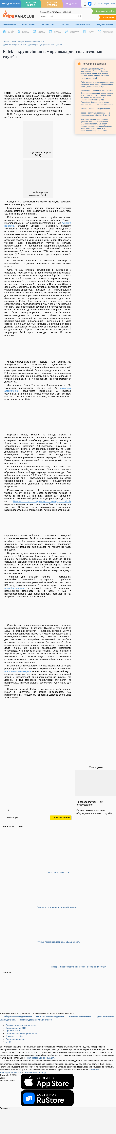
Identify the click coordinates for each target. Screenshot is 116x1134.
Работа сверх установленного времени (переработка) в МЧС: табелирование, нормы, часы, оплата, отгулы (97, 84)
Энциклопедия (104, 24)
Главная (6, 42)
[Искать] (80, 16)
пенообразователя (14, 588)
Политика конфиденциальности (21, 1033)
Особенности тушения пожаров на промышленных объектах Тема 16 (95, 114)
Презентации (82, 24)
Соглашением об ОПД (35, 1072)
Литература (47, 24)
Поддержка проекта (15, 1039)
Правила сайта (13, 1030)
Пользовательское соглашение (21, 1025)
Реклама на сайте (105, 11)
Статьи (65, 24)
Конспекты (28, 24)
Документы (9, 24)
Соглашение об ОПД (16, 1028)
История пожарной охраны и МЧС (31, 42)
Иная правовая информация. (40, 1058)
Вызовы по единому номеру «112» (42, 501)
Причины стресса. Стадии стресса (95, 109)
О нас (8, 1042)
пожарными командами (17, 671)
